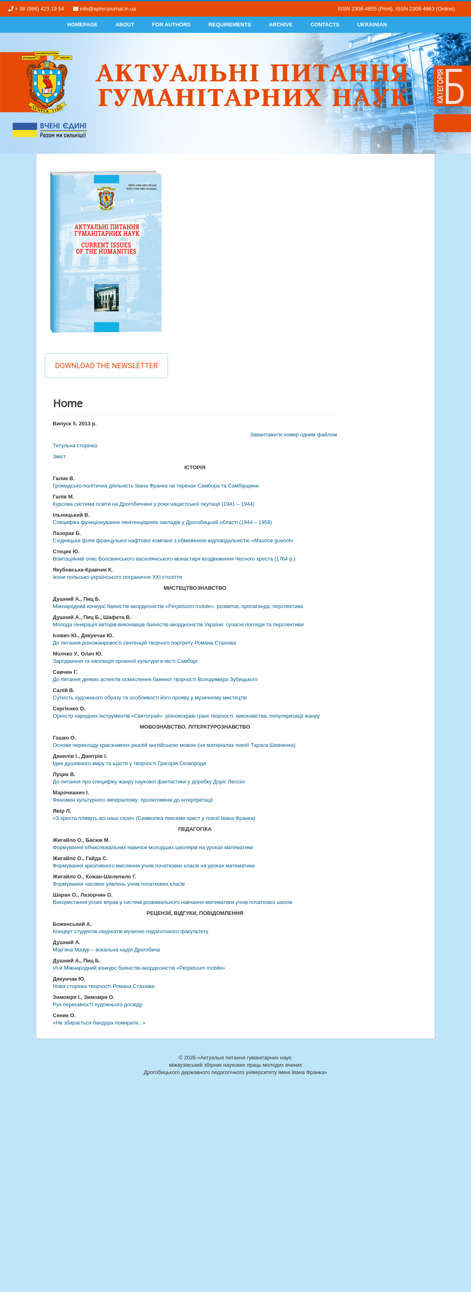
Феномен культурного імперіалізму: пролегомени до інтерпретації (133, 800)
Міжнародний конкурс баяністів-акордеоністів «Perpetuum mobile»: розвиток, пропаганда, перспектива (178, 606)
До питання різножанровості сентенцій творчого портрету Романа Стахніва (144, 643)
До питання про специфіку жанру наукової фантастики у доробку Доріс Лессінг (149, 782)
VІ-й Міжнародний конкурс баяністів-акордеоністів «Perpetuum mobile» (139, 968)
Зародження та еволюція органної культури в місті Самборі (125, 661)
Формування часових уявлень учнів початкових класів (119, 884)
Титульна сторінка (75, 445)
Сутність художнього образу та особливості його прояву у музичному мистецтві (150, 698)
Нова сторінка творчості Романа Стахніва (103, 986)
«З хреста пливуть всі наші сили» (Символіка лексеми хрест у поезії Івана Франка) (154, 818)
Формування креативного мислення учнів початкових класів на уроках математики (154, 866)
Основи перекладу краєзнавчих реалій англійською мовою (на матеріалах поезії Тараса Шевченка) (174, 745)
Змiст (59, 456)
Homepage (82, 25)
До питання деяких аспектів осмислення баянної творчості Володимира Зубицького (155, 679)
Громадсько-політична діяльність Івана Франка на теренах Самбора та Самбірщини (156, 486)
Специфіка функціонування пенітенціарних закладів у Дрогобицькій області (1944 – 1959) (162, 522)
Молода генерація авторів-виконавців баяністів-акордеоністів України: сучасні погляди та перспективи (178, 624)
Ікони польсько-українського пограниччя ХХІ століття (117, 577)
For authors (171, 25)
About (124, 25)
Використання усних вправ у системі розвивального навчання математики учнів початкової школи (172, 902)
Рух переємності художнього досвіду (98, 1004)
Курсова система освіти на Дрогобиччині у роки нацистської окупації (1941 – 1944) (154, 504)
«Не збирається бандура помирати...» (99, 1023)
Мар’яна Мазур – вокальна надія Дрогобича (106, 950)
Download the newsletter (106, 365)
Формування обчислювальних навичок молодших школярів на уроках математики (153, 847)
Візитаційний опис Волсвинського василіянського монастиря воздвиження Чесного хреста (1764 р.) (174, 559)
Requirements (229, 25)
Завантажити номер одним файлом (293, 434)
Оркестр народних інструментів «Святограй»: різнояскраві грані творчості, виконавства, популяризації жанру (186, 716)
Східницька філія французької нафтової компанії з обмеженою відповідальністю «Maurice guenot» (173, 540)
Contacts (325, 25)
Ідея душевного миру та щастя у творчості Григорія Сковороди (129, 763)
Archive (281, 25)
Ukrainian (372, 25)
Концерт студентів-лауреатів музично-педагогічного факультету (130, 931)
